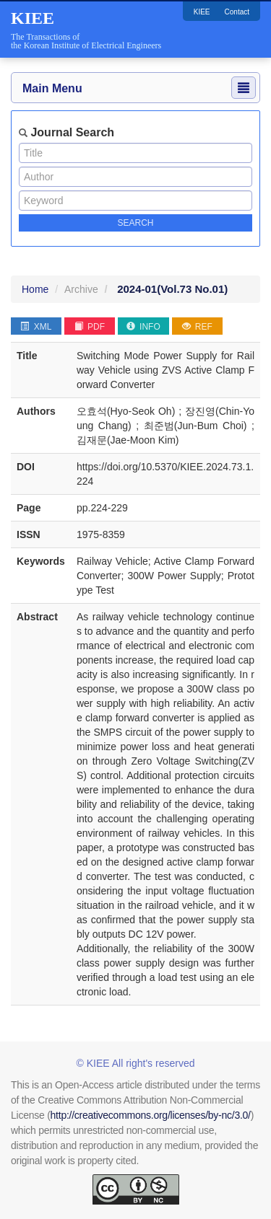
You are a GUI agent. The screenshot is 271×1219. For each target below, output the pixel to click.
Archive (81, 289)
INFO (143, 327)
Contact (237, 12)
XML (35, 327)
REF (197, 327)
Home (35, 289)
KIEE (202, 12)
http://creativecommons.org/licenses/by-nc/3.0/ (151, 1115)
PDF (89, 327)
